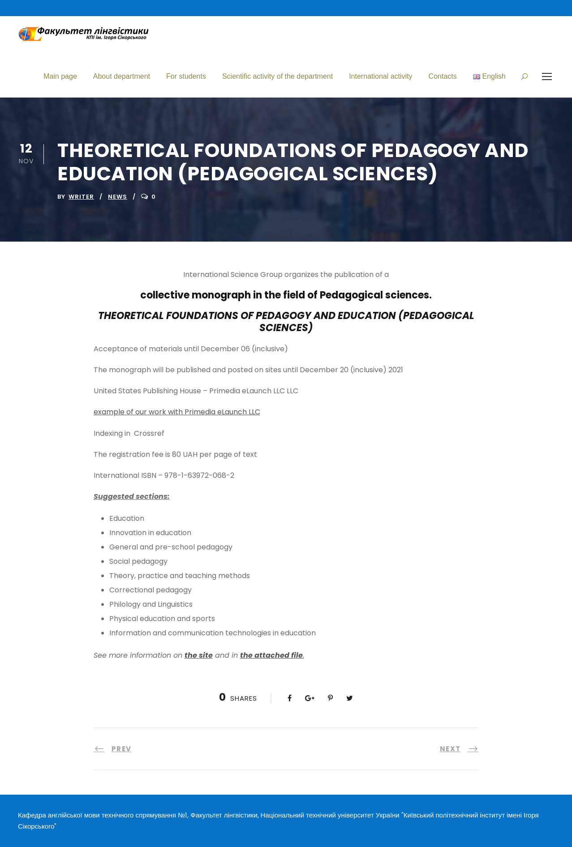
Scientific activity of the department (277, 76)
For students (186, 76)
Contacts (443, 76)
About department (121, 76)
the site (199, 655)
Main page (60, 76)
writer (81, 196)
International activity (380, 76)
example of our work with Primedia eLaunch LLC (177, 412)
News (117, 196)
